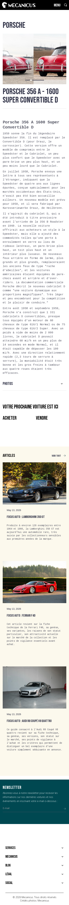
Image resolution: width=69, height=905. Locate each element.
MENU (57, 5)
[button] (34, 383)
